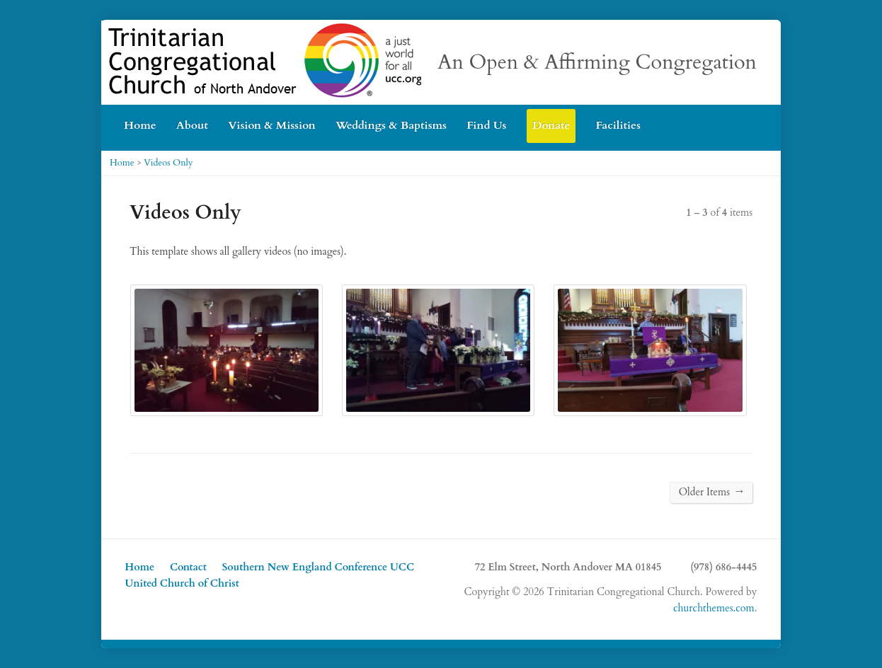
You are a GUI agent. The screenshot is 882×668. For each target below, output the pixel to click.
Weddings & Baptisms (391, 125)
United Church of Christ (182, 583)
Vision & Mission (271, 125)
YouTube (729, 119)
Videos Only (168, 162)
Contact (188, 567)
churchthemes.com (714, 608)
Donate (551, 125)
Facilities (617, 125)
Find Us (486, 125)
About (192, 125)
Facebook (751, 119)
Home (140, 125)
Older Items (711, 492)
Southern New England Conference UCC (318, 567)
